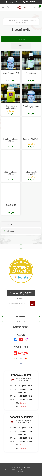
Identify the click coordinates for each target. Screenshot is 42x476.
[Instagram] (26, 339)
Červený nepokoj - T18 (11, 73)
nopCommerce (25, 467)
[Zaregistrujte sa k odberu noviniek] (18, 303)
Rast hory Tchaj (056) (31, 139)
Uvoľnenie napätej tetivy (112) (31, 173)
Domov (8, 20)
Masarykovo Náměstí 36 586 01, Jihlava (21, 379)
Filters (21, 39)
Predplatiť (32, 303)
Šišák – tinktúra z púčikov (10, 173)
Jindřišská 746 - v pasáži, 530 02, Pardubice (21, 421)
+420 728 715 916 (29, 2)
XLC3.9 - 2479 (11, 205)
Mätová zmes (31, 73)
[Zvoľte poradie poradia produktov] (21, 46)
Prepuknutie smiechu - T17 (31, 107)
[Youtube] (21, 339)
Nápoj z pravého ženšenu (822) (11, 107)
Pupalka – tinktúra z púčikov (10, 140)
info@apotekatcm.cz (13, 2)
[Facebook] (15, 339)
